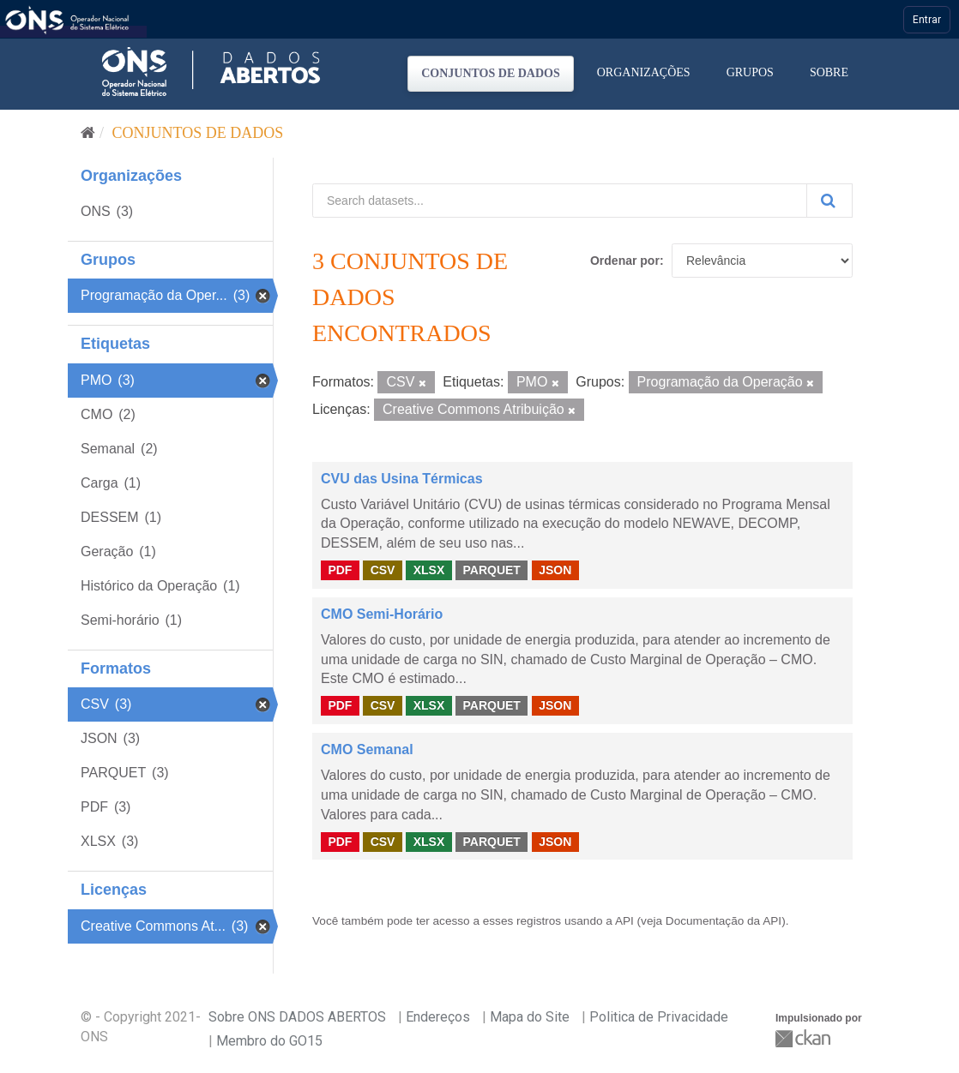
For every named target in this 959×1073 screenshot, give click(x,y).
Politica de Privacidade (658, 1017)
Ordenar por (625, 260)
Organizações (644, 72)
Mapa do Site (530, 1017)
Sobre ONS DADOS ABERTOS (297, 1017)
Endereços (438, 1017)
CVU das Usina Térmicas (402, 478)
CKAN (804, 1038)
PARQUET (491, 570)
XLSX (429, 570)
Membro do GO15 (269, 1041)
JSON (555, 570)
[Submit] (829, 200)
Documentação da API (723, 920)
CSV (383, 570)
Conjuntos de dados (490, 73)
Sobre (829, 72)
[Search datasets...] (559, 200)
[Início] (88, 132)
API (624, 920)
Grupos (750, 72)
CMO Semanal (367, 749)
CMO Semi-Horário (382, 614)
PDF (340, 570)
